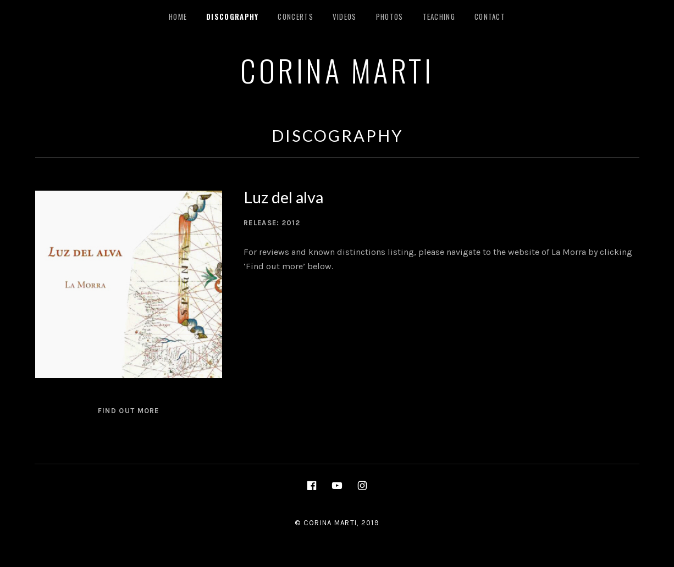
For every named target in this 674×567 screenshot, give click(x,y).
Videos (345, 16)
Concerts (295, 16)
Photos (390, 16)
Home (178, 16)
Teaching (439, 16)
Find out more (128, 411)
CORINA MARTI (337, 69)
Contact (489, 16)
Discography (232, 16)
